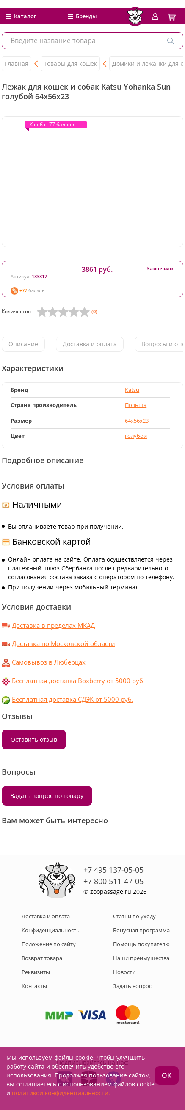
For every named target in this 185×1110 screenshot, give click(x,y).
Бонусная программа (141, 930)
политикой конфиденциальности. (61, 1093)
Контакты (34, 986)
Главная (16, 64)
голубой (136, 436)
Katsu (132, 390)
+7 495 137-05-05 (113, 870)
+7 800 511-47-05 (113, 881)
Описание (23, 344)
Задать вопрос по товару (47, 796)
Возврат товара (42, 958)
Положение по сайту (49, 944)
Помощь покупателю (141, 944)
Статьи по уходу (134, 916)
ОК (166, 1075)
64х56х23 (137, 420)
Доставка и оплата (90, 344)
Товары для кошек (70, 64)
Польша (135, 405)
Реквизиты (36, 972)
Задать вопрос (132, 986)
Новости (124, 972)
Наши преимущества (141, 958)
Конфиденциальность (51, 930)
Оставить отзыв (34, 739)
